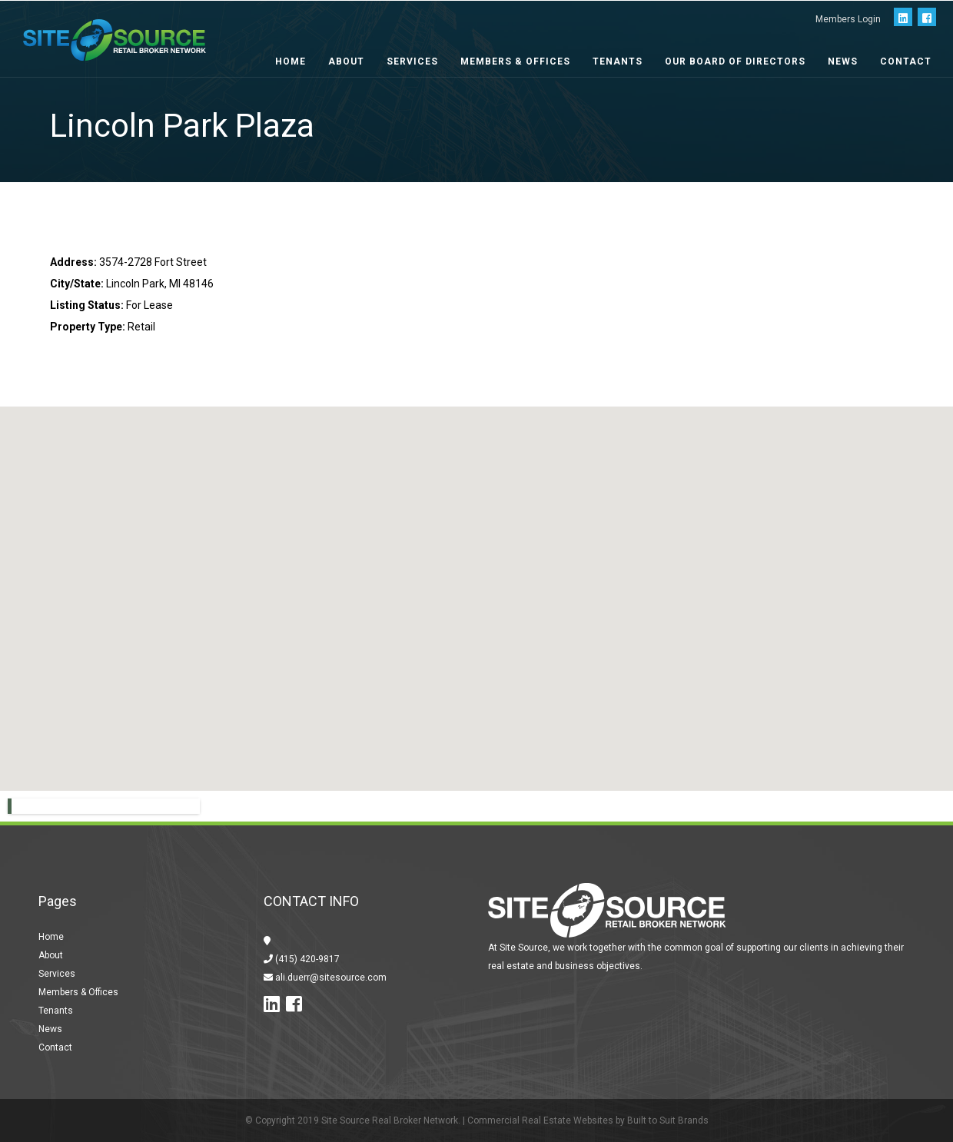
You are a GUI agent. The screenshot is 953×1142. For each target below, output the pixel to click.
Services (412, 61)
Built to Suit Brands (668, 1120)
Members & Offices (515, 61)
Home (290, 61)
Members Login (848, 19)
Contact (905, 61)
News (843, 61)
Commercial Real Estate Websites (540, 1120)
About (346, 61)
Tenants (618, 61)
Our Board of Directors (735, 61)
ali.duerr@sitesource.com (330, 977)
